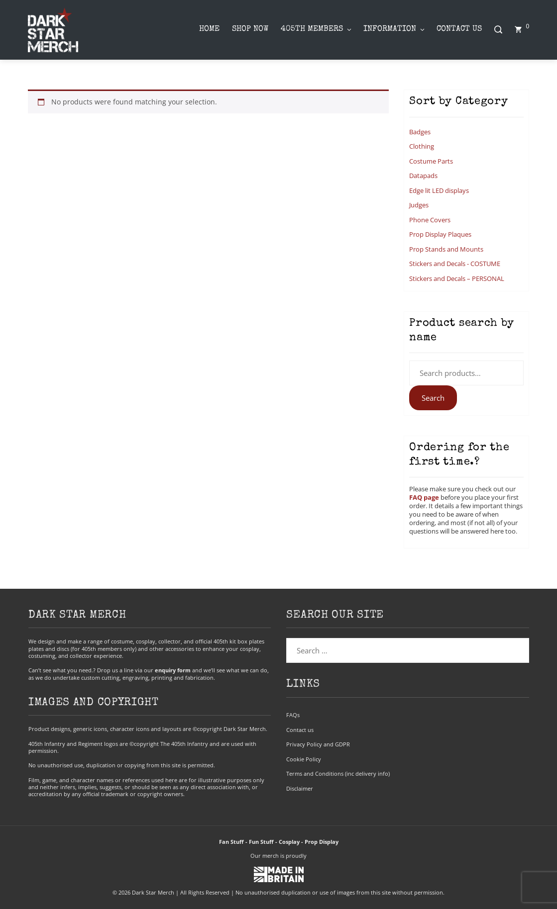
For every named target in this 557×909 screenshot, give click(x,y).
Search (433, 398)
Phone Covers (429, 219)
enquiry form (173, 670)
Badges (420, 131)
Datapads (423, 175)
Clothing (421, 146)
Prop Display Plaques (440, 234)
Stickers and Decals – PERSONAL (456, 278)
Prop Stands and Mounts (446, 249)
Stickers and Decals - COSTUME (454, 263)
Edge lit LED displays (439, 190)
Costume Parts (431, 161)
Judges (419, 204)
